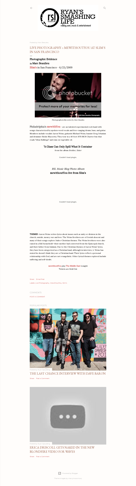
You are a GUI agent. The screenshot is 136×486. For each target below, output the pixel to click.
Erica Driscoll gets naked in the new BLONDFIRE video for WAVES (62, 449)
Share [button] (32, 279)
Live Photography (42, 283)
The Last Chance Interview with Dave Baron (68, 373)
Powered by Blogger (68, 473)
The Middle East (73, 266)
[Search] (104, 7)
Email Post (40, 279)
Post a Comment (37, 297)
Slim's (33, 67)
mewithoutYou (56, 283)
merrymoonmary (75, 478)
